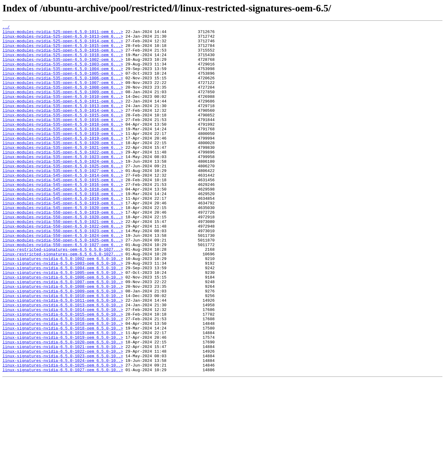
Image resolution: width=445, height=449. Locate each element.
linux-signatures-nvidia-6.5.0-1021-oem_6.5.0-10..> (62, 411)
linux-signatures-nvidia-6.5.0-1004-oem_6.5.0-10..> (62, 317)
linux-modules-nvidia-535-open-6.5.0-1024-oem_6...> (62, 189)
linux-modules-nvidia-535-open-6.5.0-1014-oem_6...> (62, 128)
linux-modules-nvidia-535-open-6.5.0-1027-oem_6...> (62, 200)
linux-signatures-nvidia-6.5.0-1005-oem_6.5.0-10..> (62, 322)
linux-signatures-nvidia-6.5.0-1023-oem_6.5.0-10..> (62, 422)
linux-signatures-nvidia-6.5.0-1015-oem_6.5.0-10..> (62, 372)
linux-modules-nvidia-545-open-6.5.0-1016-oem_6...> (62, 217)
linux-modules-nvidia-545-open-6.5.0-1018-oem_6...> (62, 222)
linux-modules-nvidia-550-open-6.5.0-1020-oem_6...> (62, 255)
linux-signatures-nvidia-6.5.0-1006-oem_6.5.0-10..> (62, 328)
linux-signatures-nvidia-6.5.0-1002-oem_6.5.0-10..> (62, 305)
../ (6, 28)
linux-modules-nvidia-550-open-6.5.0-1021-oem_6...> (62, 261)
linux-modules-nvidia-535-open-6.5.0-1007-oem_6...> (62, 94)
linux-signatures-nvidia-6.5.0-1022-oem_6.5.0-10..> (62, 417)
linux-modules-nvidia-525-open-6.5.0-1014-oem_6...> (62, 44)
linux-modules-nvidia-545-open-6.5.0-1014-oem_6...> (62, 205)
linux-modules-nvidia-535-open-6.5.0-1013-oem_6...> (62, 122)
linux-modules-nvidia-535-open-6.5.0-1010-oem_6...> (62, 111)
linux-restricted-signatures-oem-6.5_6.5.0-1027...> (62, 294)
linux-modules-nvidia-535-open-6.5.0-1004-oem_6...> (62, 78)
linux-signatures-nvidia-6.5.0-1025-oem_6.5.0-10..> (62, 433)
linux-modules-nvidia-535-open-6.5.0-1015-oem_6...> (62, 133)
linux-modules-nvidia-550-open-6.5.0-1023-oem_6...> (62, 272)
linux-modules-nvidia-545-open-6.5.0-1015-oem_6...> (62, 211)
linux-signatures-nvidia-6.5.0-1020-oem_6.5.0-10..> (62, 406)
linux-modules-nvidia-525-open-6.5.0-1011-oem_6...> (62, 33)
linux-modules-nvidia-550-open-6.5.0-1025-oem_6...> (62, 283)
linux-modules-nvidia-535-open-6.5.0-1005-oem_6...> (62, 83)
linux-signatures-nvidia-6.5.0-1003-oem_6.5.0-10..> (62, 311)
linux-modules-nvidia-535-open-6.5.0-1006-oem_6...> (62, 89)
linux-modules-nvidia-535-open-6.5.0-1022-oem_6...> (62, 178)
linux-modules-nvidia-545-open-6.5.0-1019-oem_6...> (62, 233)
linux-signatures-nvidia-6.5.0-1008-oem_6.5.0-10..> (62, 339)
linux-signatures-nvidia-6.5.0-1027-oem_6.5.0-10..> (62, 439)
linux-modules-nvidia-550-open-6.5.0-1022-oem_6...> (62, 267)
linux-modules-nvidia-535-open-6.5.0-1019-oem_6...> (62, 155)
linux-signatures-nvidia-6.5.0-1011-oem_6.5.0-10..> (62, 356)
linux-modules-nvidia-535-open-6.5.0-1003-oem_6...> (62, 72)
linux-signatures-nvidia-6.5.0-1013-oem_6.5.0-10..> (62, 361)
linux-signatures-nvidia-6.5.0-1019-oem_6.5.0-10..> (62, 394)
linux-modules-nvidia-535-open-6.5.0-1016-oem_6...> (62, 139)
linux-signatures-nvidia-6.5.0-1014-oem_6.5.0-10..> (62, 367)
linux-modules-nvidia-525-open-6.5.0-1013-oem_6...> (62, 39)
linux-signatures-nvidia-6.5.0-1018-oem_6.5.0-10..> (62, 383)
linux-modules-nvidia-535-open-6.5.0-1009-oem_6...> (62, 105)
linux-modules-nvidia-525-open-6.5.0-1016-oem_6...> (62, 55)
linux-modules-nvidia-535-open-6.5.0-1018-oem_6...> (62, 144)
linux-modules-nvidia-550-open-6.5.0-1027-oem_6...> (62, 289)
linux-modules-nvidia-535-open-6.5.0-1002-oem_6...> (62, 66)
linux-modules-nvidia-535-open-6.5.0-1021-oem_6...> (62, 172)
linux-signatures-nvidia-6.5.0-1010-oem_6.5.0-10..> (62, 350)
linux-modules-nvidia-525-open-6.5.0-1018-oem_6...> (62, 61)
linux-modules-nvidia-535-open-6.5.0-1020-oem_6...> (62, 167)
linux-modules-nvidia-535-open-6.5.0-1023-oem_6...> (62, 183)
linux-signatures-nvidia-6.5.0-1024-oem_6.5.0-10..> (62, 428)
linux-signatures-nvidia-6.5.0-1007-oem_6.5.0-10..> (62, 333)
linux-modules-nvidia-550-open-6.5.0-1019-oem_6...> (62, 250)
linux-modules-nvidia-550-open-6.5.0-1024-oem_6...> (62, 278)
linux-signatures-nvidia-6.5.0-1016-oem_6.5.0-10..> (62, 378)
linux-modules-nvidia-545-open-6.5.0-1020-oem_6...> (62, 244)
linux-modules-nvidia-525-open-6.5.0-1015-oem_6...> (62, 50)
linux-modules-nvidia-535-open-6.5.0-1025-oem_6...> (62, 194)
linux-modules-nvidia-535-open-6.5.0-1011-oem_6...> (62, 117)
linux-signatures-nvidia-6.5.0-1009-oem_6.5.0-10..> (62, 344)
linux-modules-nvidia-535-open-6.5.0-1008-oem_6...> (62, 100)
